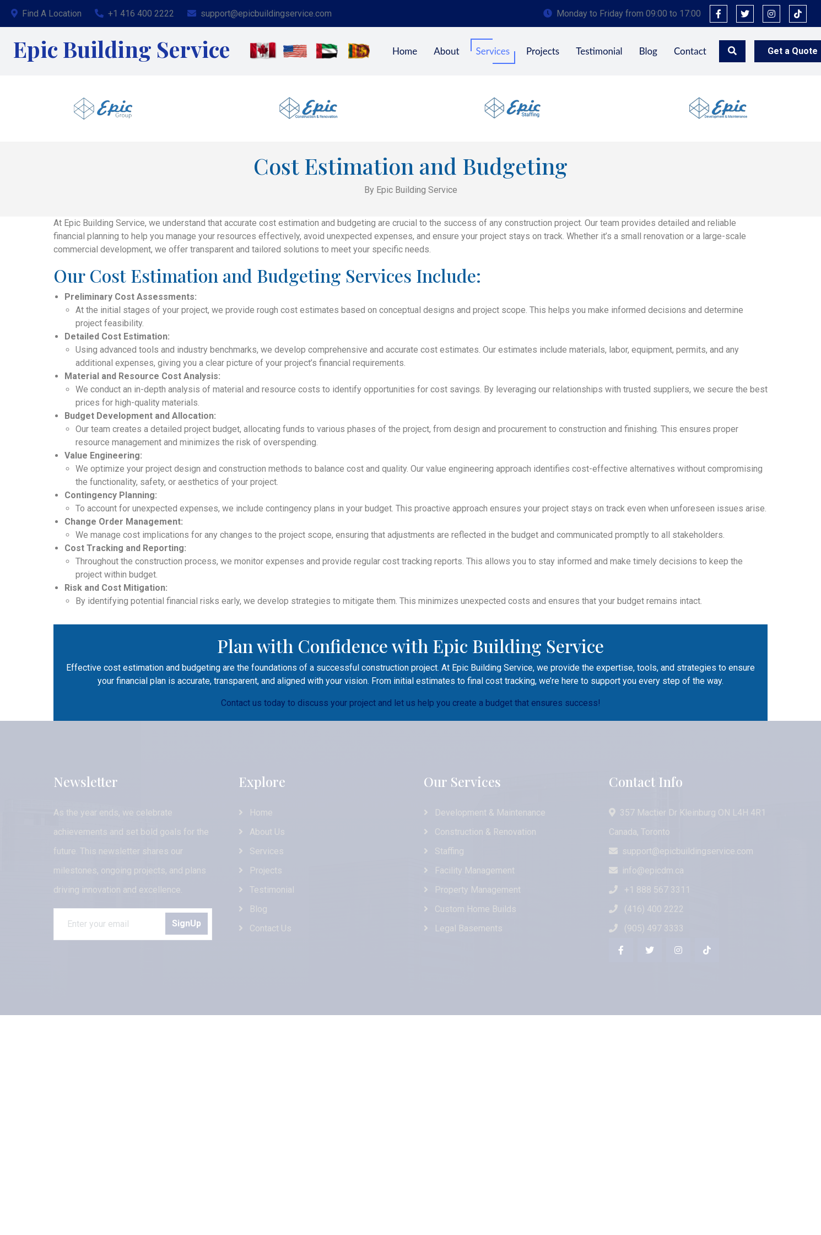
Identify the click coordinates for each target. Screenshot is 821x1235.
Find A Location (46, 13)
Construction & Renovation (480, 832)
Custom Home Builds (470, 909)
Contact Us (265, 928)
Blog (648, 51)
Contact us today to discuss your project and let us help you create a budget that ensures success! (411, 703)
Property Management (472, 890)
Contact (690, 51)
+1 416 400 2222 (134, 13)
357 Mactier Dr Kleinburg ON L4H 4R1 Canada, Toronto (687, 822)
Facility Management (469, 870)
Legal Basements (463, 928)
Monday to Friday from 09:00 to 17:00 (622, 13)
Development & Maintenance (484, 812)
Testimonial (599, 51)
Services (493, 51)
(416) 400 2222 (646, 909)
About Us (262, 832)
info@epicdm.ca (646, 870)
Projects (542, 51)
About (446, 51)
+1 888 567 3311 (649, 890)
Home (404, 51)
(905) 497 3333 (646, 928)
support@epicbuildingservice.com (259, 13)
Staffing (444, 851)
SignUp (186, 923)
